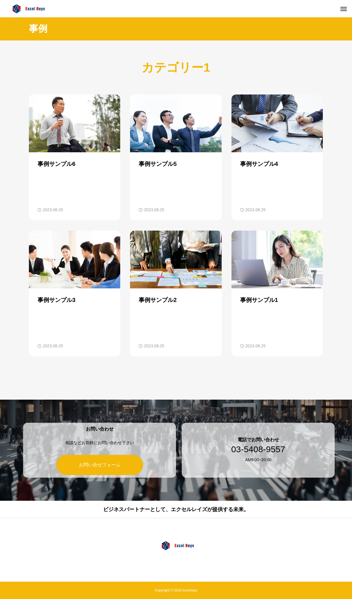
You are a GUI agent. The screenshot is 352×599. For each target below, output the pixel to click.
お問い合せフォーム (95, 464)
